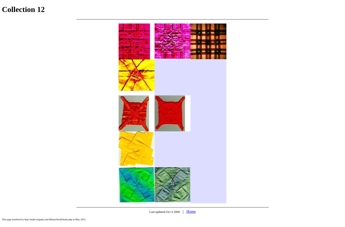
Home (191, 212)
